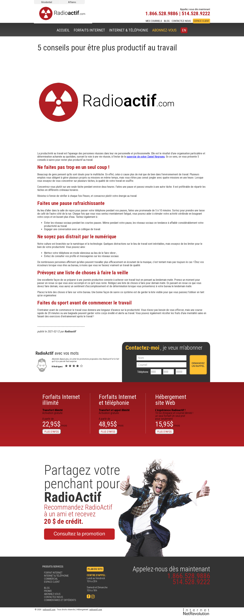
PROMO (48, 590)
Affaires (72, 2)
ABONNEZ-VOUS (164, 30)
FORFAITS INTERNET (89, 30)
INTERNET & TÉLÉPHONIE (128, 30)
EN (184, 30)
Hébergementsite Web (170, 399)
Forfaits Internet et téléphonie (117, 399)
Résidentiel (46, 2)
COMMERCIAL (51, 578)
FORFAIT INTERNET (53, 572)
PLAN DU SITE (95, 569)
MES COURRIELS (154, 21)
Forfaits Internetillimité (61, 399)
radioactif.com (49, 609)
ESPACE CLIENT (201, 21)
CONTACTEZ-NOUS (181, 21)
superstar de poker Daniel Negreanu (146, 156)
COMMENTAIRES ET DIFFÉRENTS (60, 600)
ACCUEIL (63, 30)
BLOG (167, 21)
